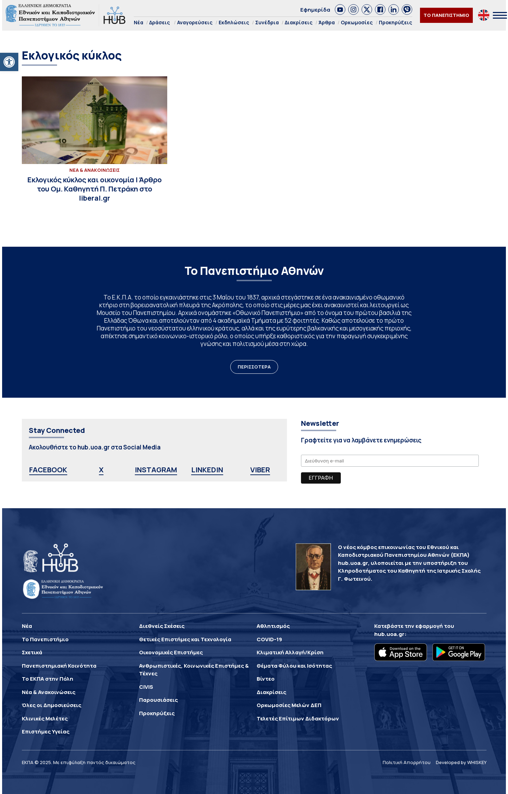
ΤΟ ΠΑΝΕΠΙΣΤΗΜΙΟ (446, 15)
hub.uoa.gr (389, 634)
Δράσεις (159, 22)
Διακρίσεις (299, 22)
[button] (9, 62)
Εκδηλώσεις (234, 22)
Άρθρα (327, 22)
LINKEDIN (207, 469)
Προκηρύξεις (395, 22)
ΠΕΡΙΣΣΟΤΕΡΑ (254, 367)
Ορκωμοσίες (357, 22)
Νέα (138, 22)
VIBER (260, 469)
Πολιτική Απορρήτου (407, 762)
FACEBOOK (48, 469)
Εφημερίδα (315, 9)
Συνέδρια (267, 22)
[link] (340, 9)
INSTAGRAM (156, 469)
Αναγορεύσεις (195, 22)
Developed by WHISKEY (461, 762)
